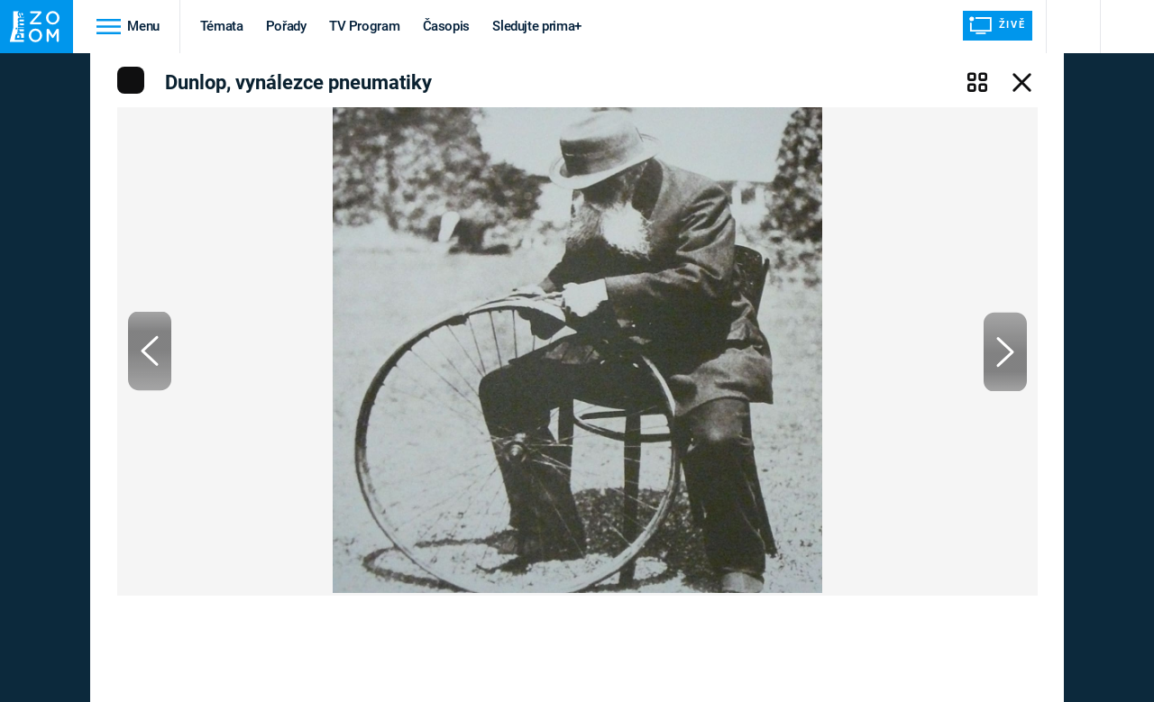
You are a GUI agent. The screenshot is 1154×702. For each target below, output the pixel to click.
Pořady (286, 26)
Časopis (447, 26)
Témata (221, 26)
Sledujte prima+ (537, 26)
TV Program (364, 26)
